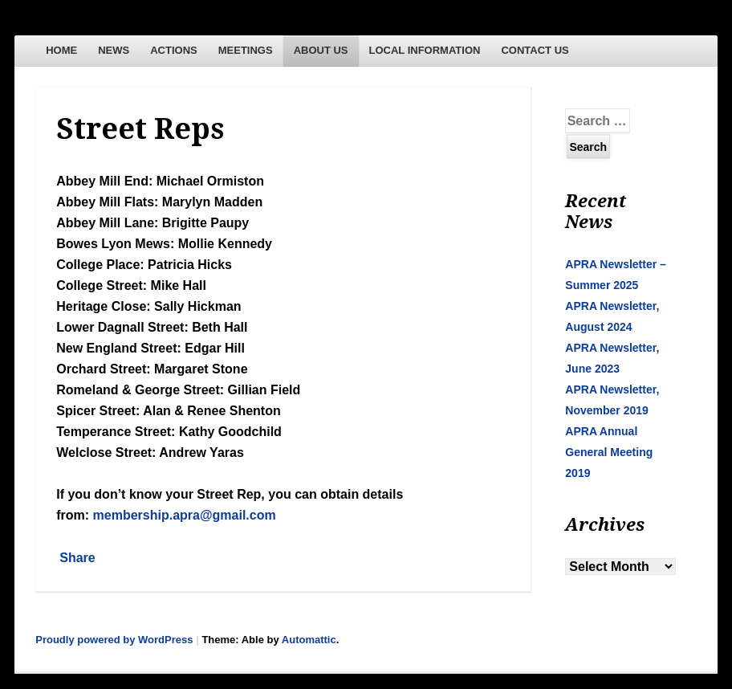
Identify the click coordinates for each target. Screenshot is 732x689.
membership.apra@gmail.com (184, 515)
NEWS (113, 50)
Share (77, 558)
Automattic (309, 640)
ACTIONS (173, 50)
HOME (61, 50)
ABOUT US (321, 50)
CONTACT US (534, 50)
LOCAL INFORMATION (425, 50)
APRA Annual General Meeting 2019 (609, 452)
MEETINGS (245, 50)
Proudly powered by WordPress (114, 640)
